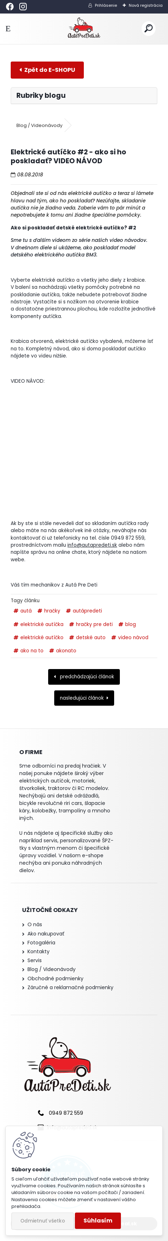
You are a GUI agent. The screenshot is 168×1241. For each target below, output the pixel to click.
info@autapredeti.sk (92, 545)
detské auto (91, 637)
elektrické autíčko (41, 637)
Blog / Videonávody (39, 125)
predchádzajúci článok (86, 676)
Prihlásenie (106, 5)
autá (26, 611)
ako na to (32, 650)
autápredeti (87, 611)
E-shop (47, 70)
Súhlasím (97, 1220)
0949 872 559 (66, 1113)
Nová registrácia (146, 5)
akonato (66, 650)
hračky (52, 611)
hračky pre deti (94, 624)
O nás (34, 924)
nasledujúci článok (82, 698)
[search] (148, 29)
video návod (133, 637)
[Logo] (84, 29)
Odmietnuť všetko (42, 1221)
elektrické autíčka (41, 624)
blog (130, 624)
